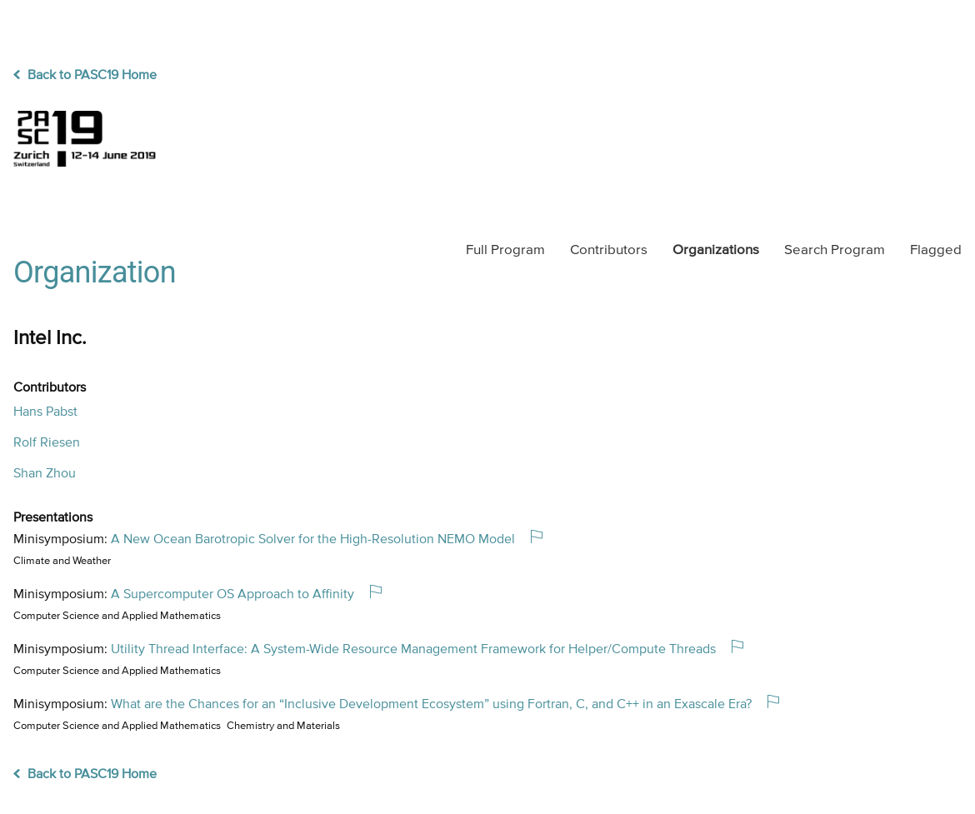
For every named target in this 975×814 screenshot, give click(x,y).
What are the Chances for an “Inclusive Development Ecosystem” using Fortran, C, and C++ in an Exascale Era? (431, 705)
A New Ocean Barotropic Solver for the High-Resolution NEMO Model (313, 540)
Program (505, 250)
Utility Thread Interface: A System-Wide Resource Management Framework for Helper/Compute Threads (413, 650)
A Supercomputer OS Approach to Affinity (232, 595)
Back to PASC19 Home (85, 75)
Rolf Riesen (46, 443)
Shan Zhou (44, 474)
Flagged (936, 250)
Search (834, 250)
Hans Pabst (45, 412)
